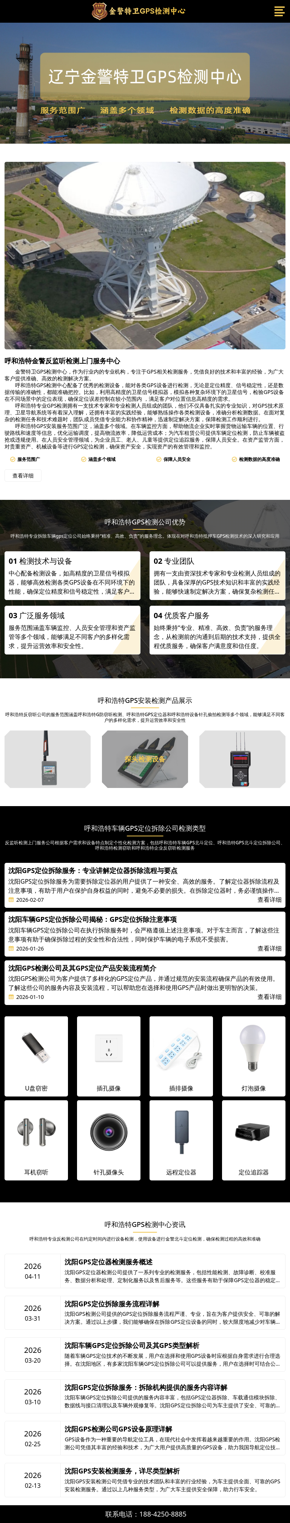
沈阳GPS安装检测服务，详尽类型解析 (122, 1471)
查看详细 (23, 475)
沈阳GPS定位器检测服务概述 (108, 1262)
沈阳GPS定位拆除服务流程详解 (112, 1304)
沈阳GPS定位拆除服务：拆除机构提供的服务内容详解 (146, 1387)
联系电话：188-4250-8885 (146, 1513)
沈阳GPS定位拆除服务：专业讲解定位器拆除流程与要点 (92, 871)
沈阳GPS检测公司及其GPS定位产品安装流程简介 (82, 968)
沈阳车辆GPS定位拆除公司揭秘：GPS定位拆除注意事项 (92, 919)
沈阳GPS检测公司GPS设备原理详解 (118, 1429)
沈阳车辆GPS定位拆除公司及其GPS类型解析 (132, 1346)
